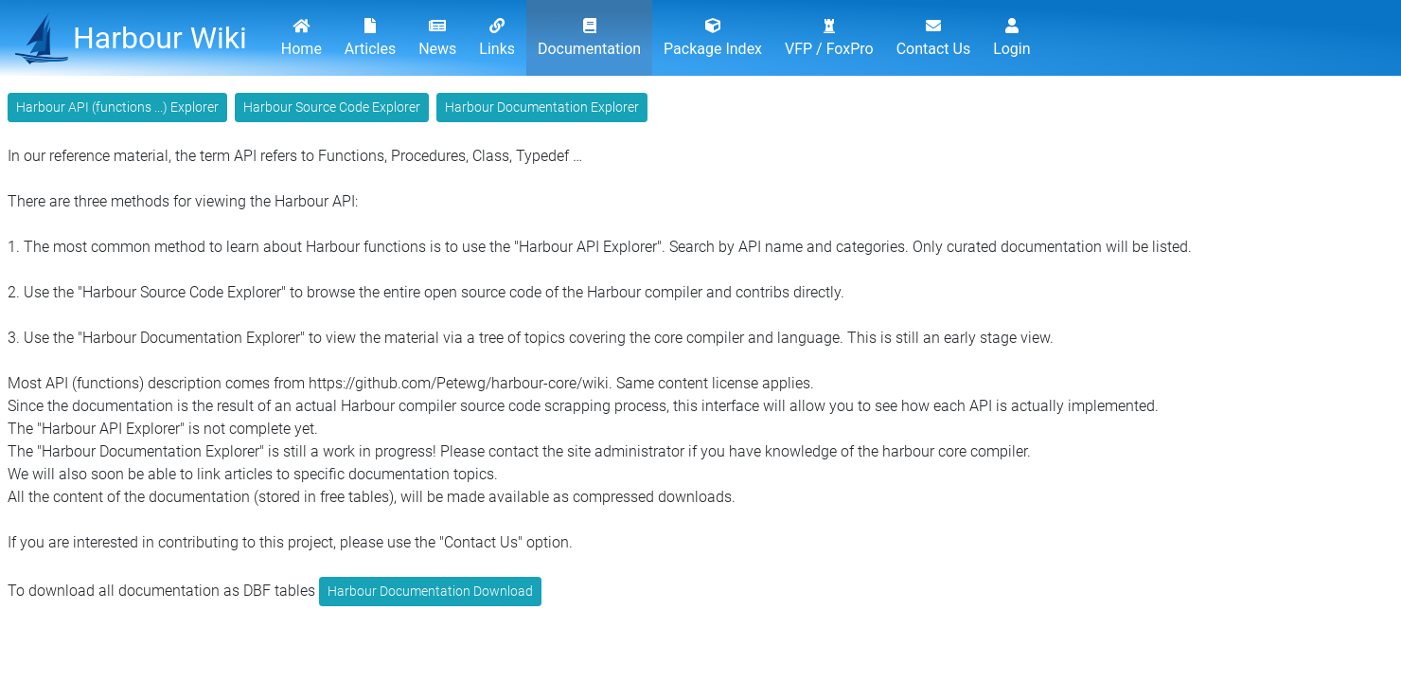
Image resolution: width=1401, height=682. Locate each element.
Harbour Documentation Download (430, 591)
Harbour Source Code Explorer (331, 107)
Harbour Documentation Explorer (542, 107)
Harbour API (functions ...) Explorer (117, 107)
